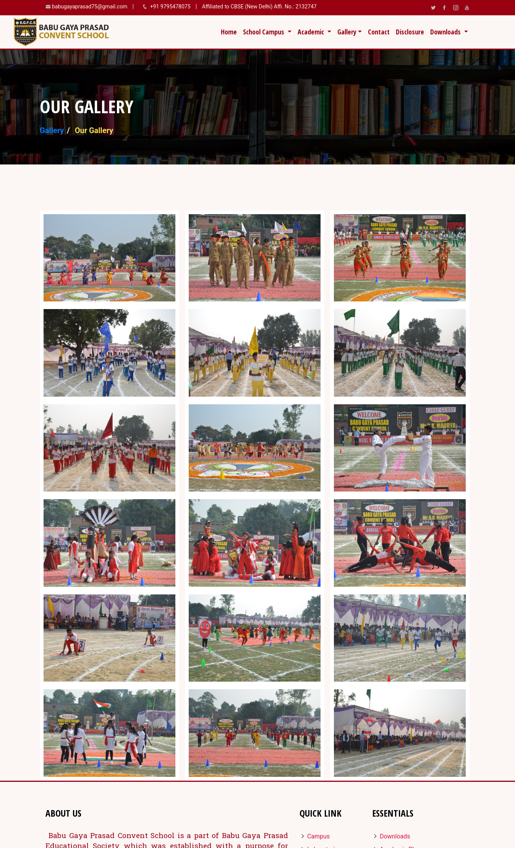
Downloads (391, 836)
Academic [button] (312, 31)
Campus (315, 836)
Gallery (52, 130)
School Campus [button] (264, 31)
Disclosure (410, 31)
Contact (379, 31)
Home (230, 31)
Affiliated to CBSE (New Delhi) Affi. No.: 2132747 (258, 6)
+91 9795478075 (171, 6)
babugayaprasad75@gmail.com (89, 6)
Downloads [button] (446, 31)
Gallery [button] (346, 31)
